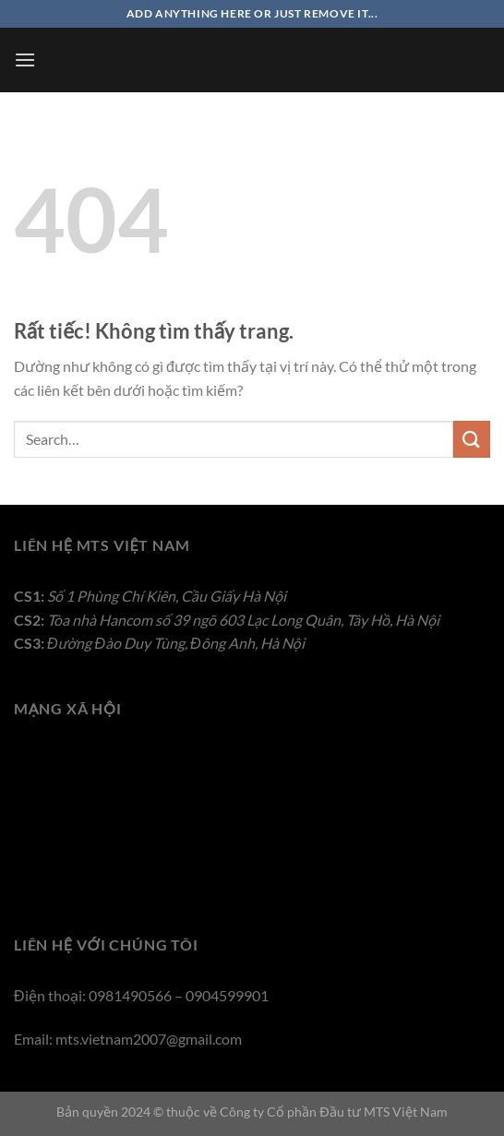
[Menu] (25, 59)
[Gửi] (471, 439)
